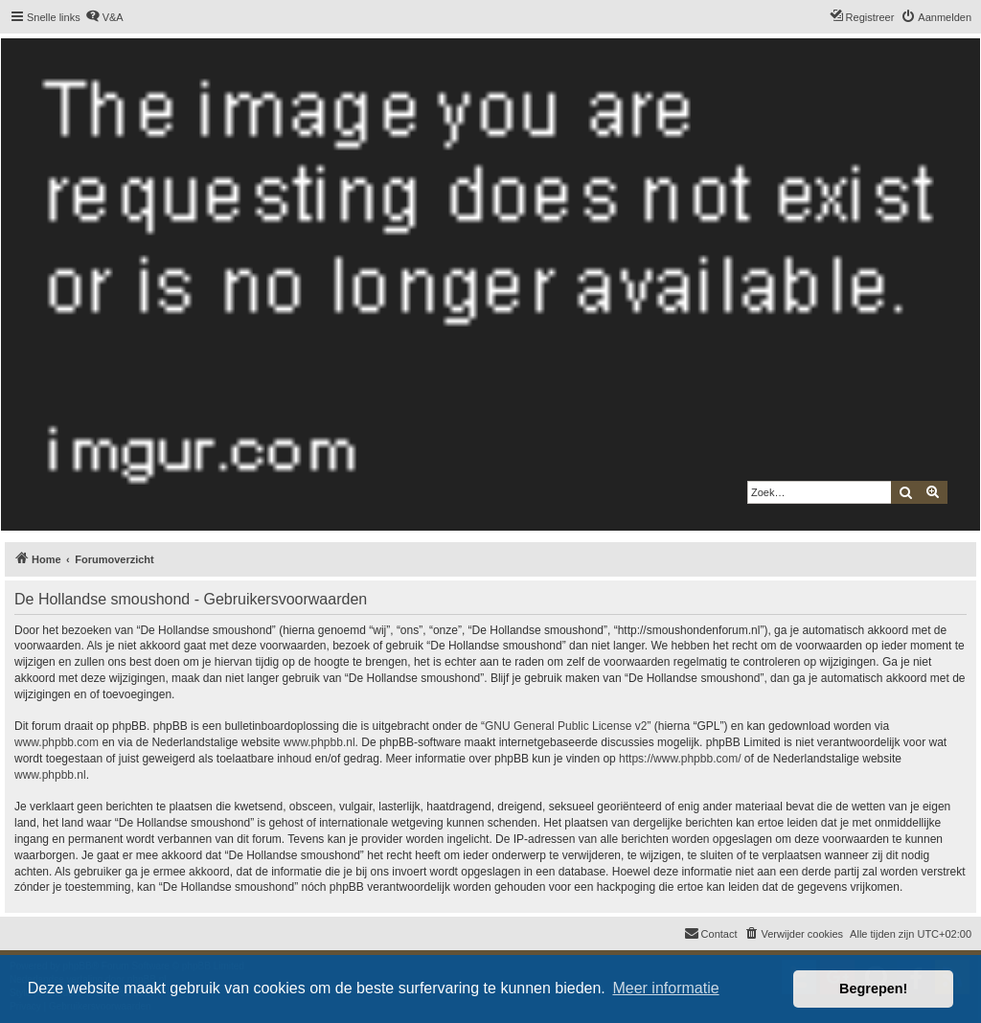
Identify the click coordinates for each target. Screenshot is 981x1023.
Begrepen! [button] (873, 988)
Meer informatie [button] (665, 988)
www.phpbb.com (56, 742)
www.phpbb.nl (319, 742)
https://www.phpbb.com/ (680, 758)
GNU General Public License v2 (566, 726)
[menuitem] (104, 17)
